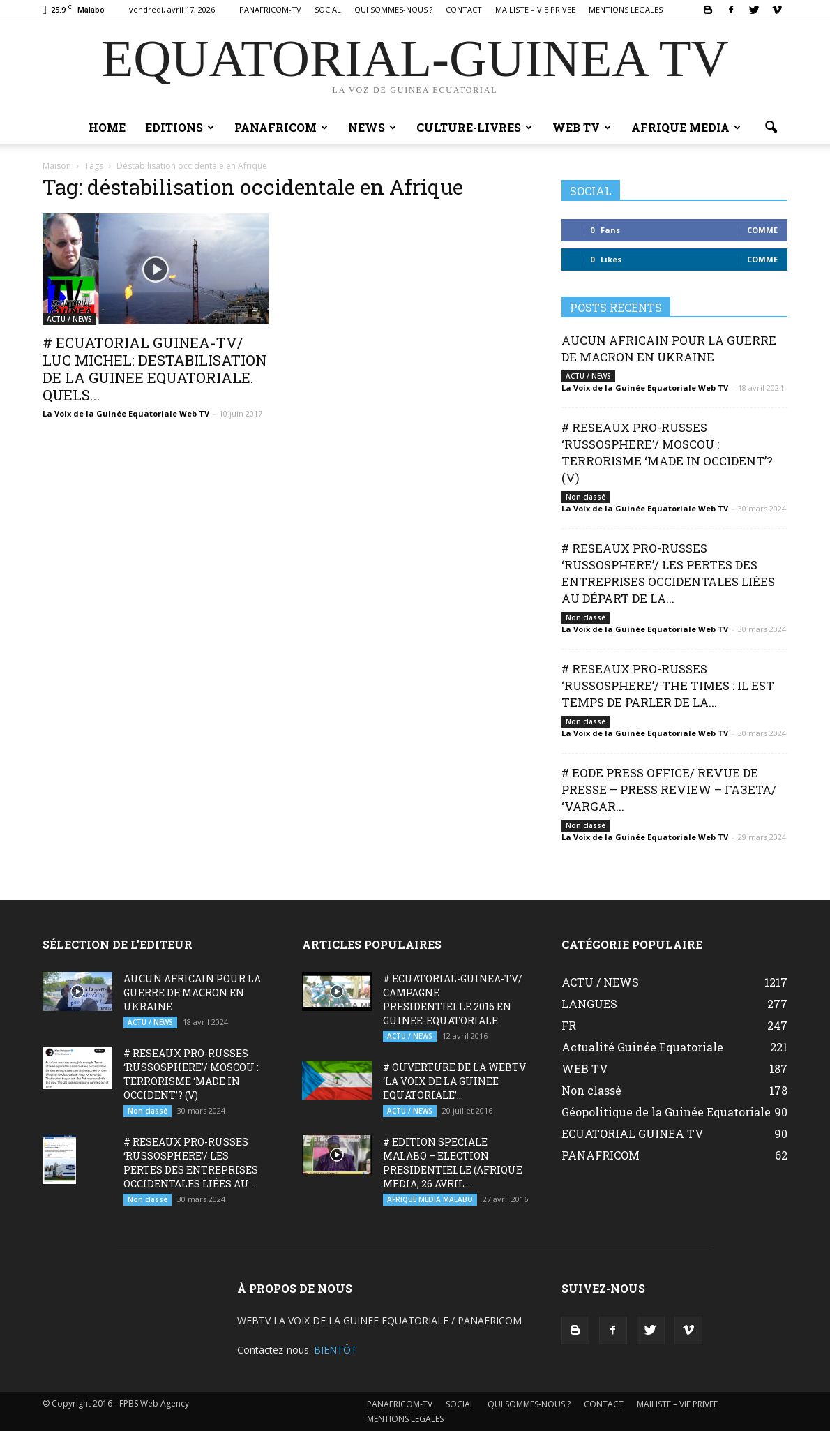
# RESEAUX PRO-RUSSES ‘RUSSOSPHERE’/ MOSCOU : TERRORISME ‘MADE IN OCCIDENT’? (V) (667, 452)
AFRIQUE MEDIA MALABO (430, 1199)
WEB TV (581, 127)
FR (568, 1025)
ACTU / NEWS (69, 319)
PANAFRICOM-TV (270, 9)
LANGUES (589, 1003)
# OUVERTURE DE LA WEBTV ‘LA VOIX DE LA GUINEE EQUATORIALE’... (454, 1081)
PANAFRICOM (281, 127)
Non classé (585, 497)
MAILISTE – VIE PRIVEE (535, 9)
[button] (770, 127)
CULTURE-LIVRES (474, 127)
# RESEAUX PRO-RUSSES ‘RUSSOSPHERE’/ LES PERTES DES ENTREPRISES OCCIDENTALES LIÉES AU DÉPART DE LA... (668, 573)
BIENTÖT (335, 1349)
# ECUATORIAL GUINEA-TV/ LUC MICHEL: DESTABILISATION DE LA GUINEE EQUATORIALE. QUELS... (154, 369)
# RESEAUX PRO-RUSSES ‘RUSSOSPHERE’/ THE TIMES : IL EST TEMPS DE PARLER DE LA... (667, 685)
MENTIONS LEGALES (626, 9)
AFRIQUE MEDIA (686, 127)
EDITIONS (179, 127)
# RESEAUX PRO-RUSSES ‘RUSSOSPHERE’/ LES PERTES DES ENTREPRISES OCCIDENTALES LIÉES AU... (190, 1162)
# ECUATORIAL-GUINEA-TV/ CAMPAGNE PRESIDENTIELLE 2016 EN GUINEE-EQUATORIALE (452, 999)
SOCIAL (328, 9)
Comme (762, 230)
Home (107, 127)
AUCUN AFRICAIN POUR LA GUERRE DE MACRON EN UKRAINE (668, 348)
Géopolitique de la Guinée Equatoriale (666, 1111)
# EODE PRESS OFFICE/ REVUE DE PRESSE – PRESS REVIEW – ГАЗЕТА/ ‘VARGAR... (668, 789)
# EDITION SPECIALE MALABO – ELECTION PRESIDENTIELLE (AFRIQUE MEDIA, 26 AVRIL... (452, 1162)
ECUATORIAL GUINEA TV (632, 1133)
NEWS (372, 127)
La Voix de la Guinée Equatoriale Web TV (126, 413)
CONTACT (464, 9)
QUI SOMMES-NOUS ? (393, 9)
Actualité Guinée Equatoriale (642, 1047)
